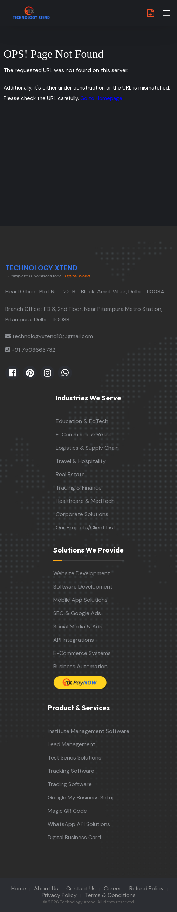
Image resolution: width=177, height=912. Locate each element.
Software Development (83, 586)
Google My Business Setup (82, 797)
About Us (46, 888)
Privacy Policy (59, 895)
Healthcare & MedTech (85, 501)
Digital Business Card (74, 837)
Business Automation (80, 666)
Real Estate (70, 474)
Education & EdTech (82, 421)
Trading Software (70, 784)
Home (18, 888)
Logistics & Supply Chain (87, 447)
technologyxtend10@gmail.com (52, 336)
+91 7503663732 (33, 350)
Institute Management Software (88, 731)
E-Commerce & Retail (83, 434)
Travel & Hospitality (81, 461)
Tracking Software (71, 771)
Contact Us (81, 888)
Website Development (81, 573)
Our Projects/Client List (85, 527)
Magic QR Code (67, 810)
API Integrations (73, 639)
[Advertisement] (88, 173)
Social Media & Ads (77, 626)
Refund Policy (146, 888)
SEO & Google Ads (77, 613)
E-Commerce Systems (82, 653)
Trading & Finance (79, 487)
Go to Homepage (101, 98)
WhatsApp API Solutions (79, 824)
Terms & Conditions (110, 895)
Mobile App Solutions (80, 600)
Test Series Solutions (74, 757)
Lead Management (71, 744)
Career (112, 888)
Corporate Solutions (82, 514)
